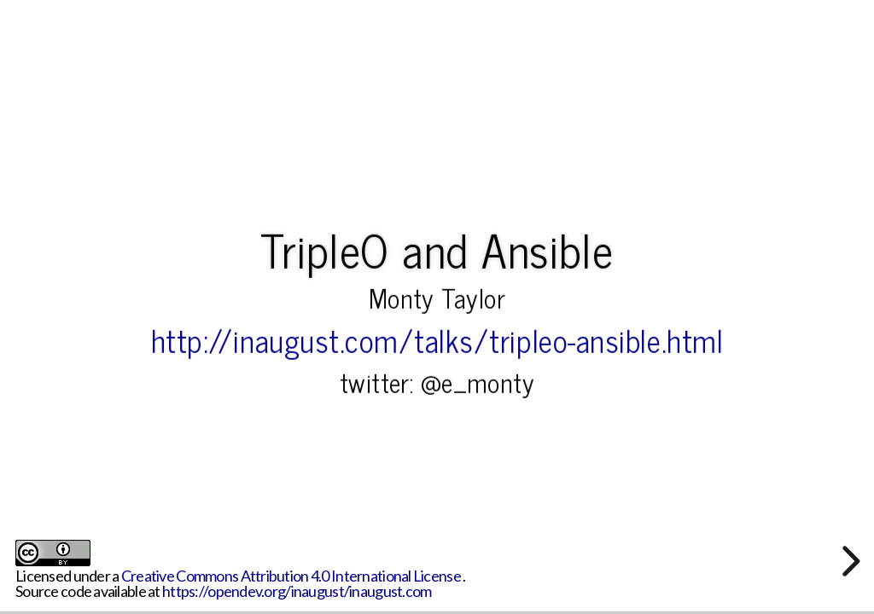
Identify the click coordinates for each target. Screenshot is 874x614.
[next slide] (848, 561)
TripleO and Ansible (436, 248)
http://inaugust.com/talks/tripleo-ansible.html (437, 339)
